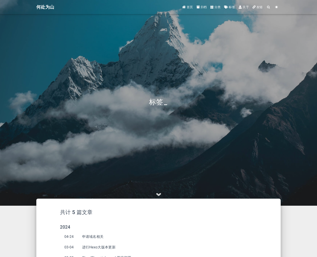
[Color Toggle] (277, 7)
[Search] (269, 7)
